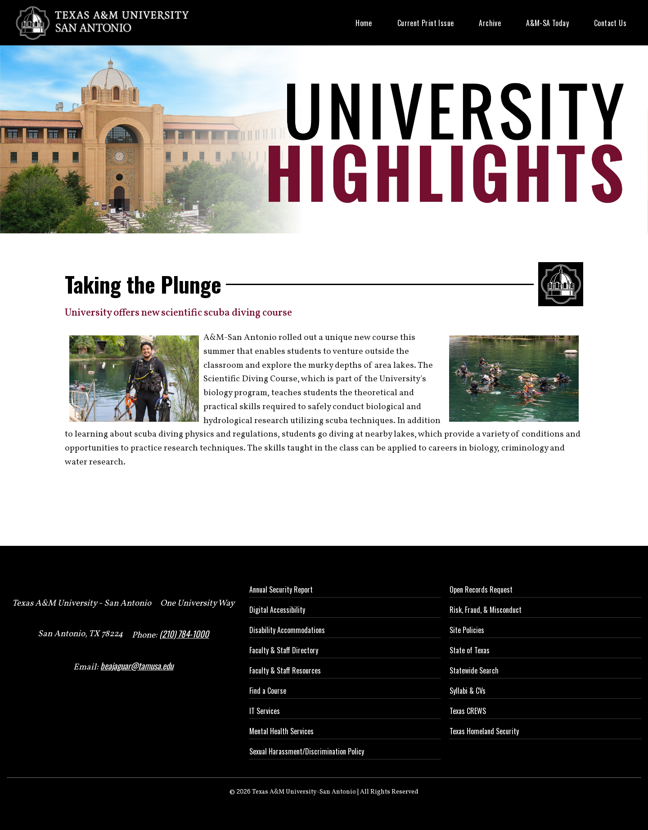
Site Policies (467, 630)
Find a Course (267, 690)
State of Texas (470, 650)
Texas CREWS (468, 710)
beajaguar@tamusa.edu (136, 665)
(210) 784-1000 (184, 633)
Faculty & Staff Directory (283, 650)
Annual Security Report (281, 589)
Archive (490, 23)
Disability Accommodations (287, 630)
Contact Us (610, 23)
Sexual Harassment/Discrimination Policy (306, 751)
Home (364, 23)
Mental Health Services (281, 731)
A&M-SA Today (547, 23)
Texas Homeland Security (484, 731)
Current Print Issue (425, 23)
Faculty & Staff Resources (285, 670)
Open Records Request (481, 589)
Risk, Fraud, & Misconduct (486, 609)
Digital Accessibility (277, 609)
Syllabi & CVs (468, 690)
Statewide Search (474, 670)
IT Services (264, 710)
